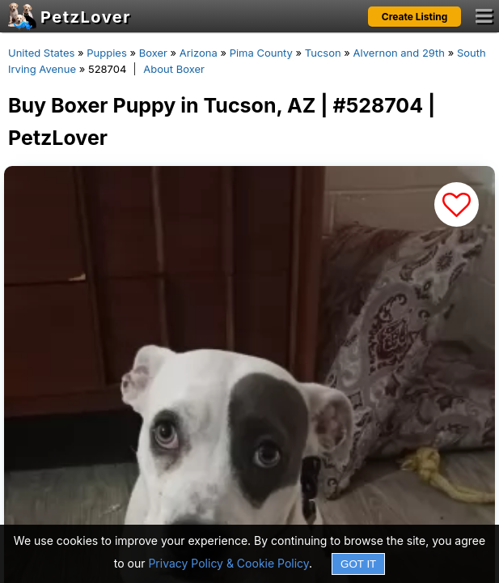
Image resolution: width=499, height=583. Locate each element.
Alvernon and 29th (399, 52)
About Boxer (174, 68)
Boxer (153, 52)
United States (41, 52)
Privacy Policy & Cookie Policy (228, 563)
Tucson (323, 52)
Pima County (261, 52)
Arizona (199, 52)
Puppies (107, 52)
